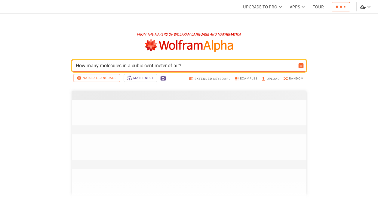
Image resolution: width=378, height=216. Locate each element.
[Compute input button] (301, 66)
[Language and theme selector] (366, 7)
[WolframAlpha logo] (189, 45)
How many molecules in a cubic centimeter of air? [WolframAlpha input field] (185, 65)
